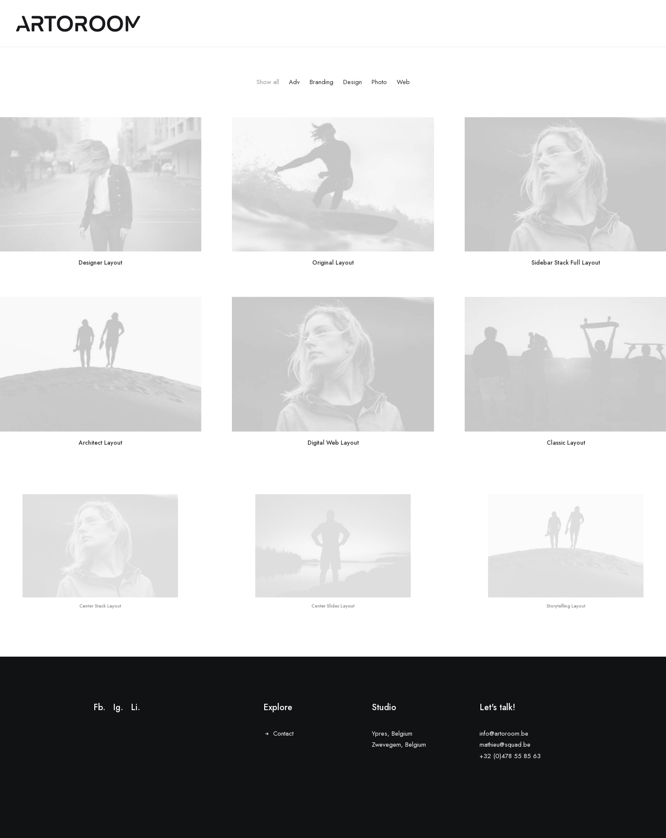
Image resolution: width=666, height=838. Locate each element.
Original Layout (332, 262)
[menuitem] (270, 89)
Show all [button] (268, 82)
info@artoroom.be (504, 733)
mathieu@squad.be (505, 745)
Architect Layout (100, 423)
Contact (283, 733)
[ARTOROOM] (78, 23)
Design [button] (352, 82)
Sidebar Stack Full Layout (566, 260)
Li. (135, 707)
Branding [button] (321, 82)
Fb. (99, 707)
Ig (117, 707)
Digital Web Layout (333, 413)
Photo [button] (379, 82)
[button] (333, 184)
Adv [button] (294, 82)
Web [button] (403, 82)
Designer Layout (100, 262)
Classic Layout (566, 407)
